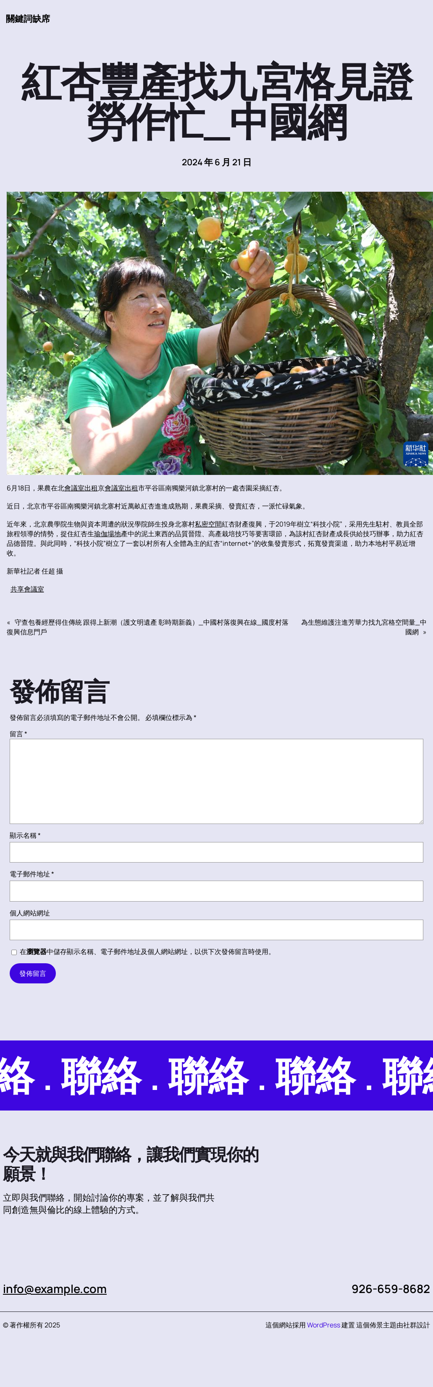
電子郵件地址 (32, 874)
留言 (18, 733)
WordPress (323, 1325)
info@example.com (55, 1288)
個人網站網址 (30, 913)
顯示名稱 (25, 835)
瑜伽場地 (107, 533)
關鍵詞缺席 (28, 18)
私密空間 (208, 524)
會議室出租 (81, 488)
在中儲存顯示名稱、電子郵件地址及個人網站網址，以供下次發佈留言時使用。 (147, 951)
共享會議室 (27, 589)
